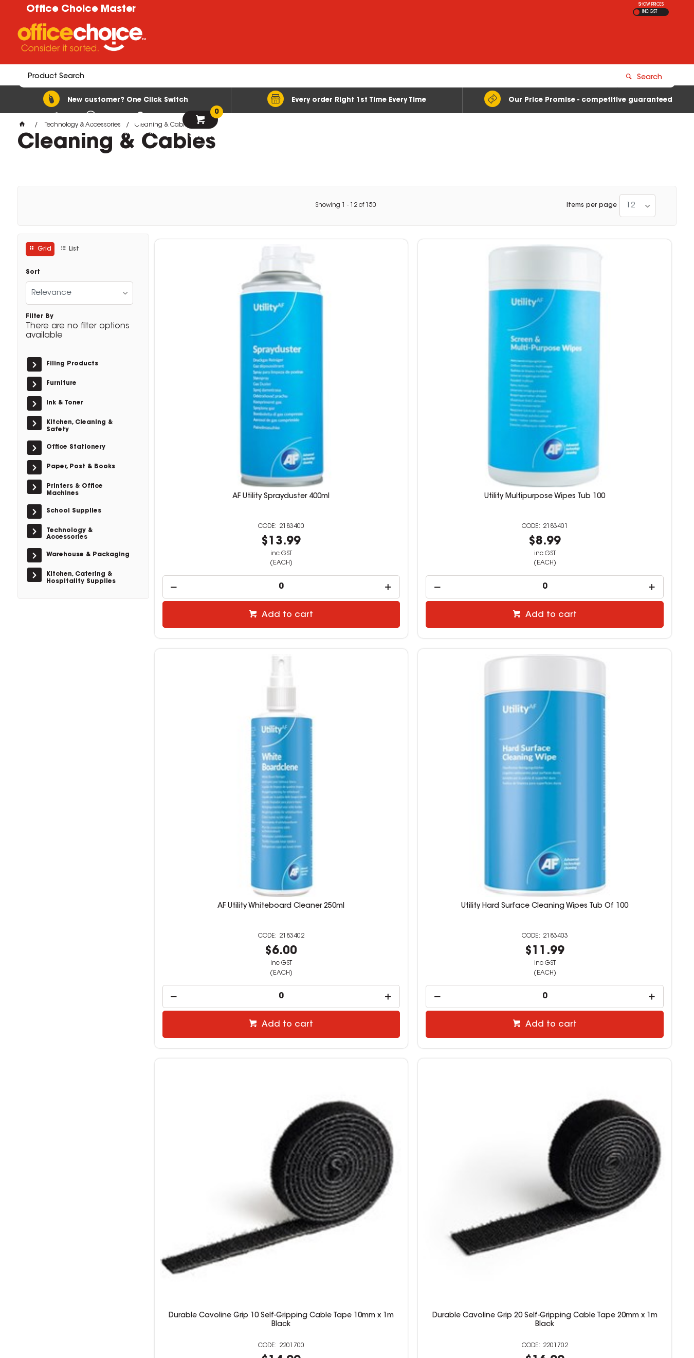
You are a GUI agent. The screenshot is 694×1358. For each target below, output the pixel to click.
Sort (33, 272)
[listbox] (637, 205)
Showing (345, 205)
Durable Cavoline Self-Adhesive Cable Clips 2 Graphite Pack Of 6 (347, 945)
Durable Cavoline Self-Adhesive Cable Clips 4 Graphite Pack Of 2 (610, 945)
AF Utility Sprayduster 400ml (215, 366)
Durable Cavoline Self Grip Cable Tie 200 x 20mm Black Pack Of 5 (478, 660)
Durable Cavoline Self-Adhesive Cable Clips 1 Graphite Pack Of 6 (610, 660)
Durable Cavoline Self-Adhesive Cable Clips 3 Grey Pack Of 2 (478, 945)
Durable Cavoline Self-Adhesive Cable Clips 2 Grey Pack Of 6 (215, 945)
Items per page (592, 205)
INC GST (649, 12)
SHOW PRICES (651, 5)
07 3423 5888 (513, 1214)
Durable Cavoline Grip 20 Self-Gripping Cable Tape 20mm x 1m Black (346, 660)
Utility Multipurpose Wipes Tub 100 (347, 370)
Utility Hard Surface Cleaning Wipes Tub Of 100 (610, 370)
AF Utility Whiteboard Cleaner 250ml (479, 370)
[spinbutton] (215, 457)
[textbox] (287, 39)
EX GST (637, 12)
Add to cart (220, 485)
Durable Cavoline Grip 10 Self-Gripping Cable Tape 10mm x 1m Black (215, 660)
